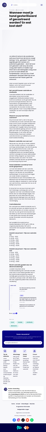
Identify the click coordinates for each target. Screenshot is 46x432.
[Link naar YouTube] (27, 420)
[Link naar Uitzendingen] (25, 404)
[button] (41, 5)
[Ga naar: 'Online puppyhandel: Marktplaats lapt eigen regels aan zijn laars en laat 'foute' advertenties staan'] (23, 299)
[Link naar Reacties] (32, 404)
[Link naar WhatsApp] (31, 420)
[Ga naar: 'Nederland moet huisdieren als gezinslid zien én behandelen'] (23, 307)
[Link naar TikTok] (23, 420)
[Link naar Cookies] (29, 415)
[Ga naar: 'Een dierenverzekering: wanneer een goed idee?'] (23, 290)
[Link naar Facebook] (14, 420)
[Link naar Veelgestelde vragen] (23, 409)
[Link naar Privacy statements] (20, 415)
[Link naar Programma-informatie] (23, 406)
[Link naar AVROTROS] (19, 428)
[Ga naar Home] (4, 5)
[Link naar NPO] (26, 428)
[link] (12, 322)
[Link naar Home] (13, 404)
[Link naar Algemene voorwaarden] (23, 413)
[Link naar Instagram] (18, 420)
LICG (14, 313)
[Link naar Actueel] (18, 404)
